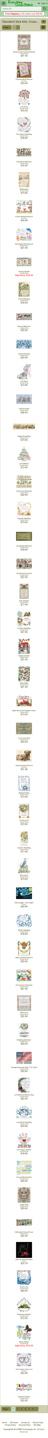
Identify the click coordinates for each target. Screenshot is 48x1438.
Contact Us (25, 1423)
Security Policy (25, 1425)
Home (4, 1423)
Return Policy (38, 1423)
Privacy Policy (10, 1425)
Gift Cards (14, 1423)
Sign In (42, 3)
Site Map (37, 1425)
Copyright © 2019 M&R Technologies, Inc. (19, 1429)
